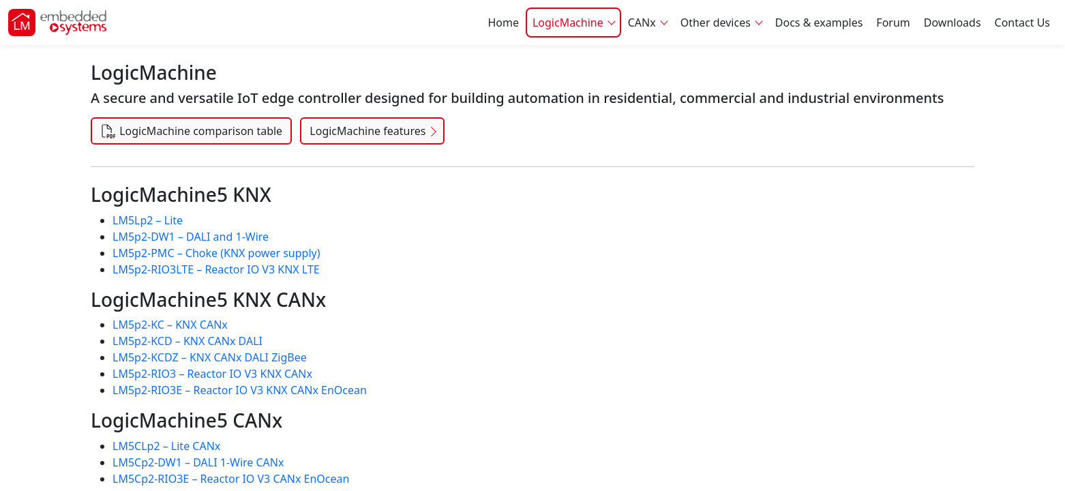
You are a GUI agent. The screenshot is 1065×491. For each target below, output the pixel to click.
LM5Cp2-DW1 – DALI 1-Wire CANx (198, 462)
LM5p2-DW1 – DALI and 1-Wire (190, 236)
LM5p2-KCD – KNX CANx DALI (187, 340)
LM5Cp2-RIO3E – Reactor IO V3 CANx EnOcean (230, 478)
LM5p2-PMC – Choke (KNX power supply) (216, 253)
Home (503, 22)
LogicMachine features (367, 130)
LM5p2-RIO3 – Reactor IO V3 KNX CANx (212, 373)
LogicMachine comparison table (191, 131)
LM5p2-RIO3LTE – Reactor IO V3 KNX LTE (216, 269)
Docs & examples (819, 22)
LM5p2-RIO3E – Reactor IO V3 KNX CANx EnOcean (239, 390)
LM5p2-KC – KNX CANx (170, 324)
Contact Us (1022, 22)
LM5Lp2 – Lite (147, 220)
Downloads (952, 22)
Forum (893, 22)
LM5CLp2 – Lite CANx (166, 445)
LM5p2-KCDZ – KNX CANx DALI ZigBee (209, 357)
